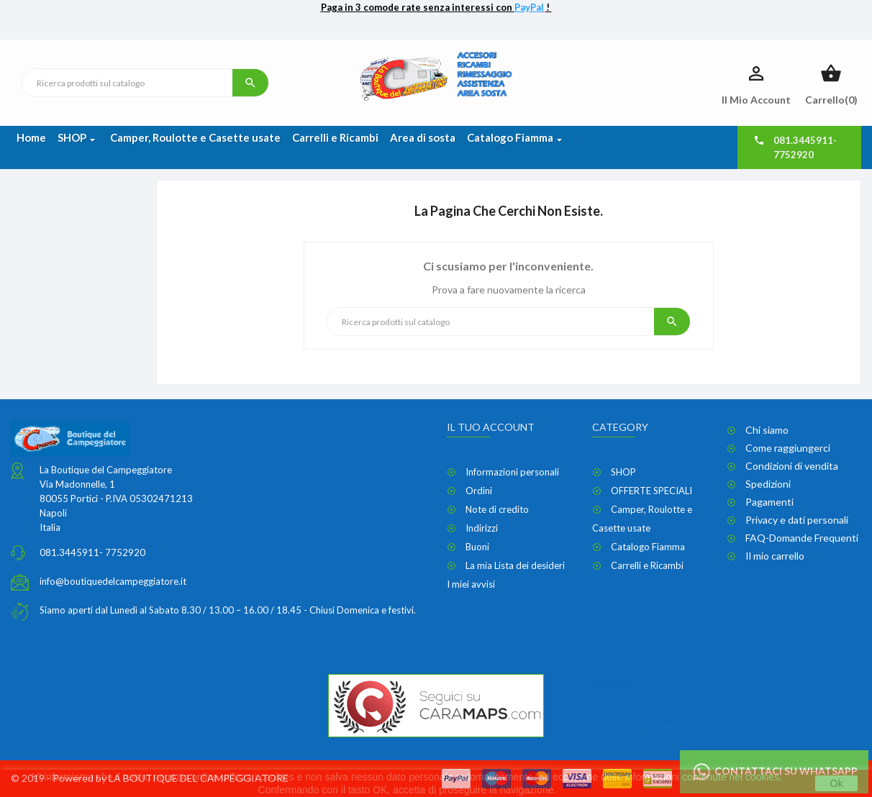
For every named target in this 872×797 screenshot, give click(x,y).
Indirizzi (481, 528)
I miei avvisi (471, 584)
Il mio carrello (774, 556)
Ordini (478, 490)
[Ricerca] (127, 82)
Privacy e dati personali (796, 520)
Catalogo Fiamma (648, 546)
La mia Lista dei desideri (515, 565)
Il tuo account (491, 427)
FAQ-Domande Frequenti (801, 538)
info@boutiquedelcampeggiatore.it (113, 581)
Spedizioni (768, 484)
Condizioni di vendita (791, 466)
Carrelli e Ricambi (647, 565)
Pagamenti (769, 502)
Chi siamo (767, 430)
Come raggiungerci (787, 448)
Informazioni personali (512, 472)
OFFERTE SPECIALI (651, 490)
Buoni (477, 546)
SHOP (623, 472)
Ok (836, 783)
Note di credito (497, 509)
